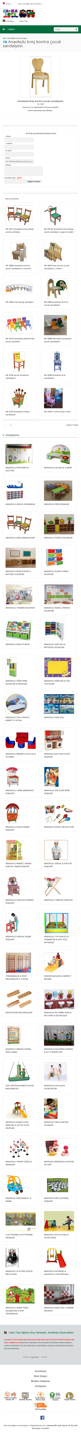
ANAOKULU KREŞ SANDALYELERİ (20, 537)
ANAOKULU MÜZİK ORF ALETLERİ (59, 827)
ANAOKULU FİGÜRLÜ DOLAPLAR (58, 537)
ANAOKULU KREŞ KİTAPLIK (18, 644)
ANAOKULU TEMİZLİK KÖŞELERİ (58, 900)
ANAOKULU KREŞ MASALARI (56, 504)
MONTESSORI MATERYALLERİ (19, 1012)
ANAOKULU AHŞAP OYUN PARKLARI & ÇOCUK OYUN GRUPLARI (17, 1125)
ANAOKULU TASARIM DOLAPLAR (20, 607)
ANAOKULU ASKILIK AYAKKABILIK (20, 504)
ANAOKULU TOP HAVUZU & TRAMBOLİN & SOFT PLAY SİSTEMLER (56, 939)
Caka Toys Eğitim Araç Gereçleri (29, 4)
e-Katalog (8, 21)
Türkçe (7, 4)
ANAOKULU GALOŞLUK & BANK (58, 467)
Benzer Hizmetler (12, 199)
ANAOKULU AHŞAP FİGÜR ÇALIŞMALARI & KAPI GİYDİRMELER (17, 1310)
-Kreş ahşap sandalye (19, 302)
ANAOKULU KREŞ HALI (54, 717)
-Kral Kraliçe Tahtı (57, 411)
